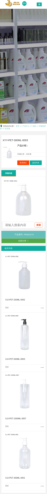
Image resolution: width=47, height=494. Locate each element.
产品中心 (25, 126)
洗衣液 (7, 129)
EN (24, 3)
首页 (17, 126)
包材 (34, 126)
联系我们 (23, 163)
